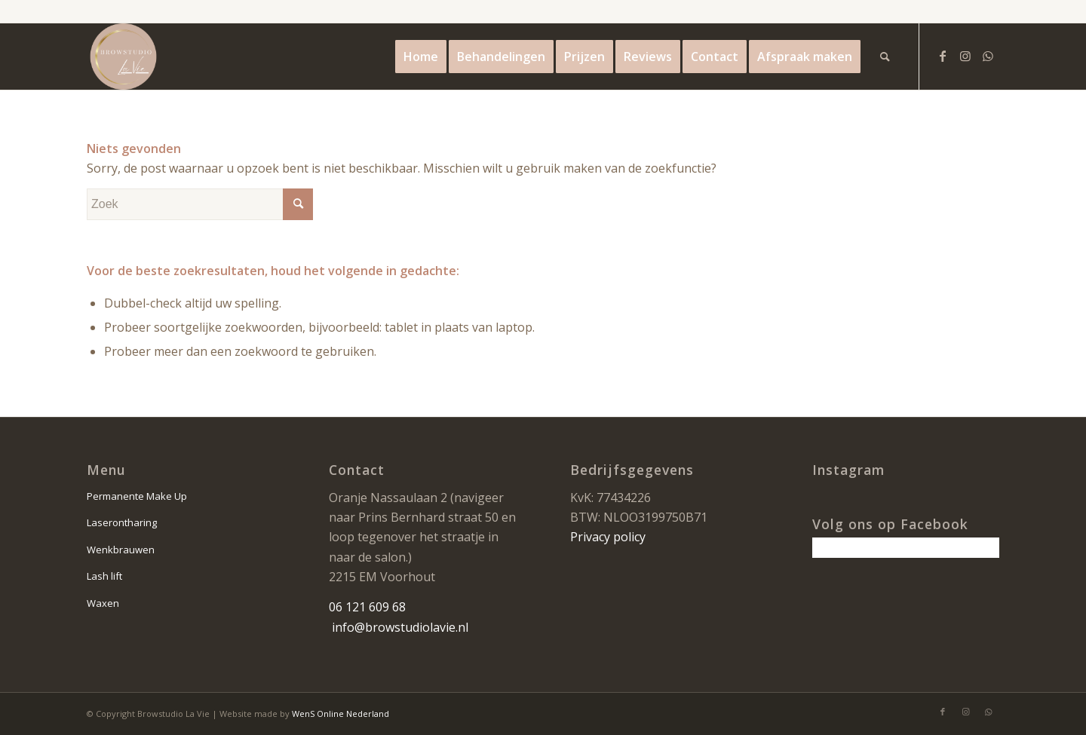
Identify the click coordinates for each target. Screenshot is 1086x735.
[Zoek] (885, 56)
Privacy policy (608, 536)
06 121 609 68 (367, 607)
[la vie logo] (123, 56)
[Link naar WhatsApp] (988, 55)
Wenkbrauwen (121, 549)
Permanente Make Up (137, 496)
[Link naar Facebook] (942, 55)
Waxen (103, 603)
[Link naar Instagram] (965, 55)
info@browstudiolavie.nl (400, 627)
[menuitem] (420, 56)
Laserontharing (122, 522)
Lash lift (104, 576)
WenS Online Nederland (340, 713)
